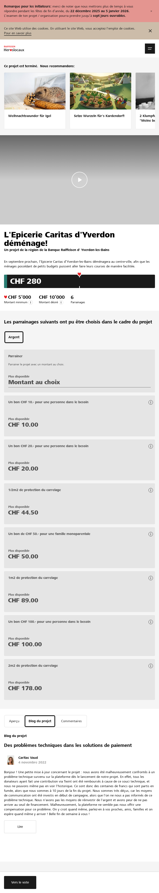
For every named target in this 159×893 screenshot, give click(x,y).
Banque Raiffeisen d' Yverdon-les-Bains (78, 250)
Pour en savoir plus (17, 33)
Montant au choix (34, 382)
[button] (150, 49)
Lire (20, 827)
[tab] (14, 337)
